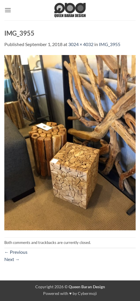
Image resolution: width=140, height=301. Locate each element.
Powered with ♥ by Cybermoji (70, 293)
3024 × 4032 (80, 44)
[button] (7, 10)
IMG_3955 (109, 44)
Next (12, 259)
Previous (15, 252)
